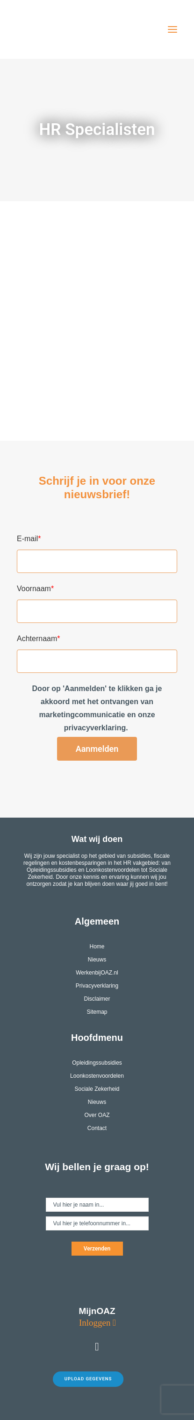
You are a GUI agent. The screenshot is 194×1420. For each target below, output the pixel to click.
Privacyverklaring (97, 985)
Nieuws (97, 959)
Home (96, 946)
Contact (97, 1128)
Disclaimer (97, 999)
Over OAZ (96, 1115)
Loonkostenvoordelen (97, 1076)
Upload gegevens (88, 1379)
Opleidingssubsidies (97, 1063)
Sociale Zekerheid (96, 1089)
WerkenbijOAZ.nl (97, 972)
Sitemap (96, 1012)
